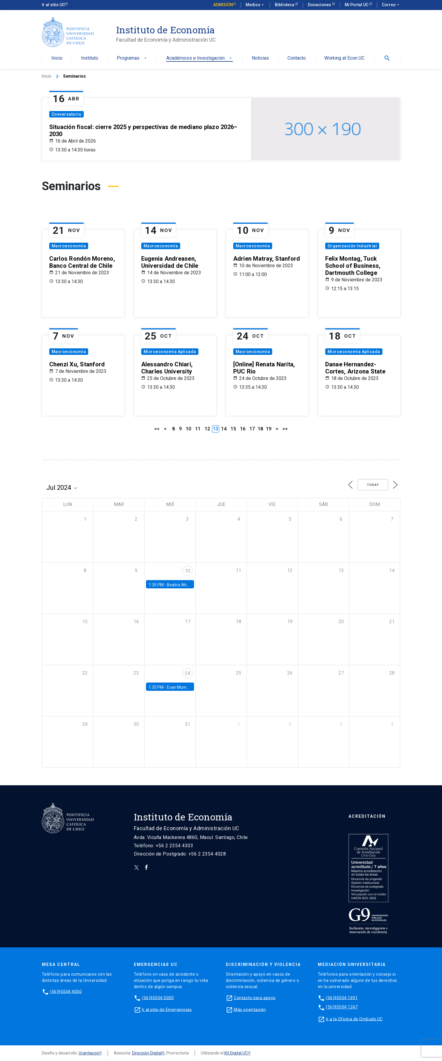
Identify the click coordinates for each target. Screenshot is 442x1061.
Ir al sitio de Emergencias (167, 1009)
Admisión (223, 4)
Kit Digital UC (236, 1053)
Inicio (57, 58)
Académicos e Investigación (199, 58)
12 (207, 429)
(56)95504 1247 (342, 1007)
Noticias (260, 58)
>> (285, 429)
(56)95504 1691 (342, 997)
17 (252, 429)
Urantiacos (89, 1053)
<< (157, 429)
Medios (255, 5)
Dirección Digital (147, 1053)
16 (242, 429)
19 (268, 429)
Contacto (296, 58)
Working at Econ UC (344, 58)
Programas (132, 58)
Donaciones (320, 4)
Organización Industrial (352, 246)
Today (373, 485)
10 (188, 429)
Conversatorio (67, 114)
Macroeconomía (69, 246)
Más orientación (250, 1009)
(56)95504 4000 (66, 991)
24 (187, 673)
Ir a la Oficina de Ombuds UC (354, 1018)
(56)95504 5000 (158, 997)
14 (223, 429)
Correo (391, 5)
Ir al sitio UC (53, 4)
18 (260, 429)
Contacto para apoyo (255, 997)
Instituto (89, 58)
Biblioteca (285, 4)
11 (198, 429)
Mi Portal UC (357, 4)
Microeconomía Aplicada (170, 351)
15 (233, 429)
